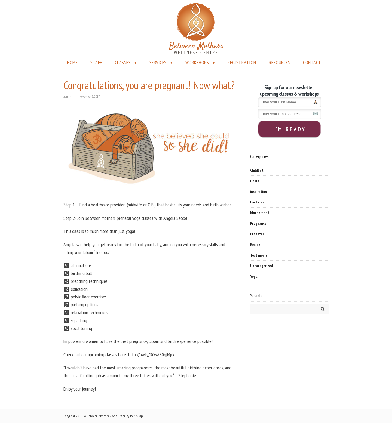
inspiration (258, 191)
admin (67, 96)
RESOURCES (279, 62)
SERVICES (158, 62)
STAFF (96, 62)
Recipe (255, 244)
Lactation (257, 202)
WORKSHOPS (197, 62)
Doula (254, 180)
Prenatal (257, 233)
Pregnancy (258, 223)
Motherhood (259, 212)
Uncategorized (261, 265)
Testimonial (259, 255)
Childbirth (257, 170)
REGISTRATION (242, 62)
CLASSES (123, 62)
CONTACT (312, 62)
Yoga (254, 276)
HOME (72, 62)
